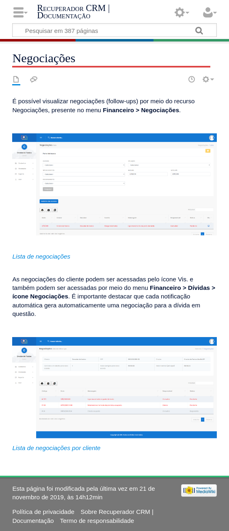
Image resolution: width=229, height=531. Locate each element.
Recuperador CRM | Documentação (73, 11)
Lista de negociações (41, 256)
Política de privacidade (43, 511)
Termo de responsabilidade (97, 520)
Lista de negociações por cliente (56, 447)
